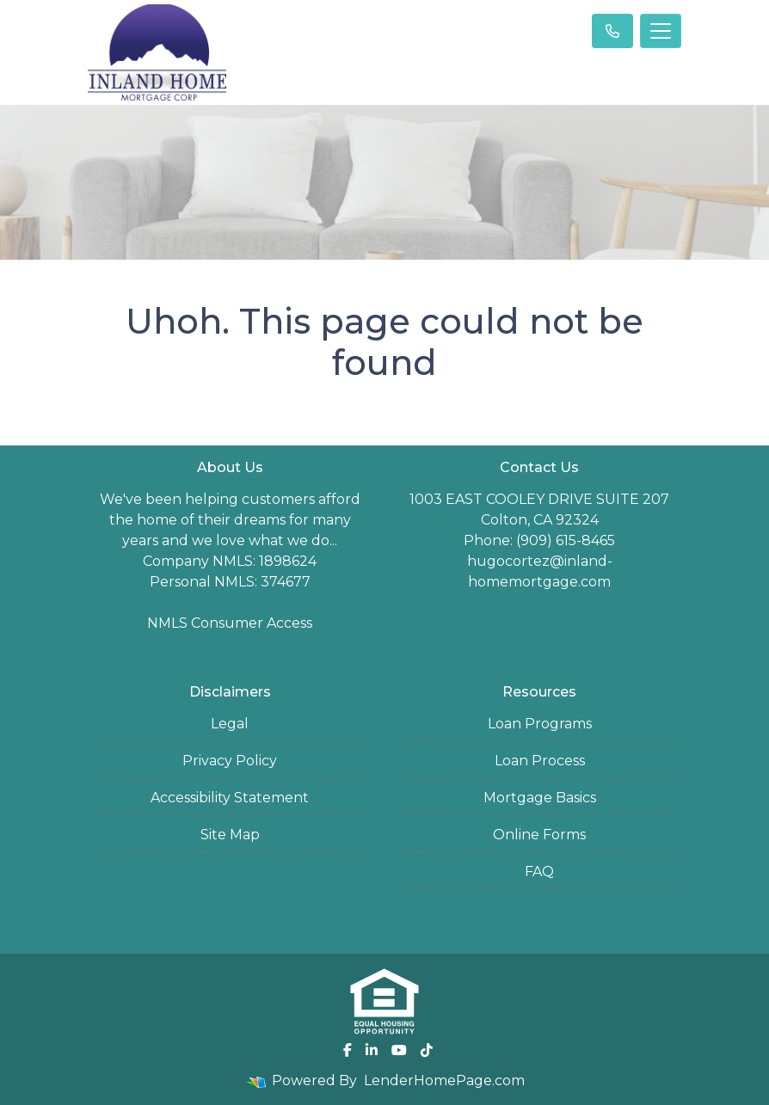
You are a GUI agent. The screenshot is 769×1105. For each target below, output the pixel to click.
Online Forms (539, 834)
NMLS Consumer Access (229, 623)
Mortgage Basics (539, 797)
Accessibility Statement (230, 797)
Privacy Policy (229, 760)
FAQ (539, 871)
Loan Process (540, 760)
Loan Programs (540, 723)
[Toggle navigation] (660, 31)
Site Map (230, 834)
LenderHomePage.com (444, 1080)
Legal (230, 723)
